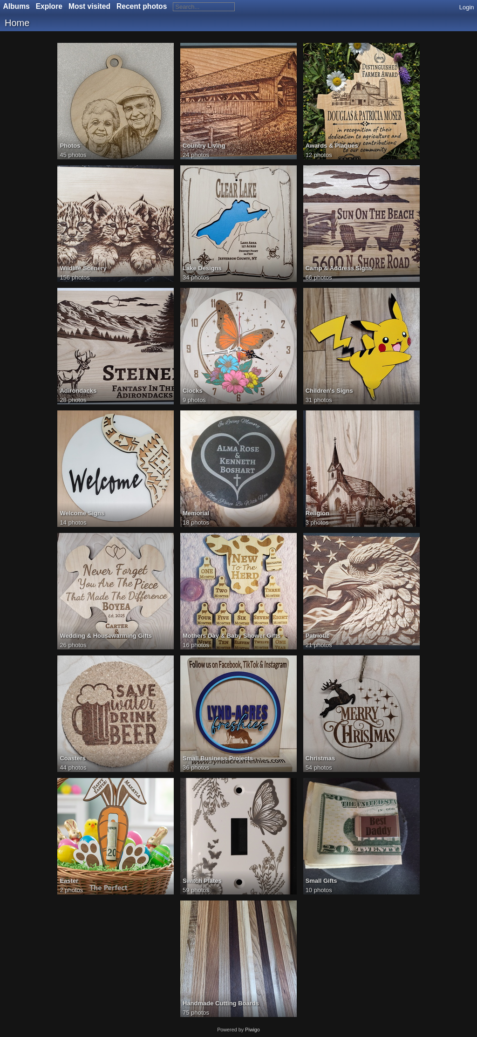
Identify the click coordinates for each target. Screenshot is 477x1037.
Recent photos (141, 6)
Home (17, 23)
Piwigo (252, 1029)
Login (466, 7)
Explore (49, 6)
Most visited (89, 6)
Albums (16, 6)
